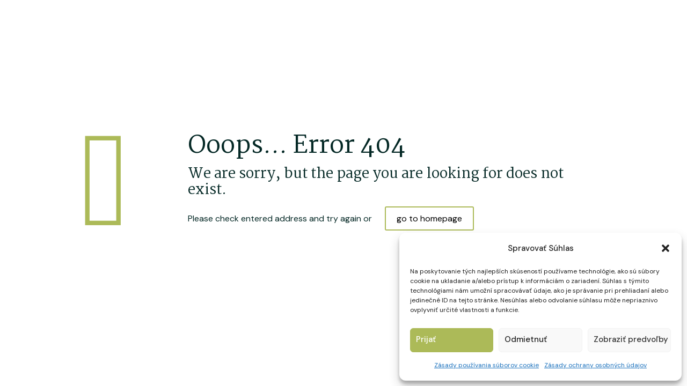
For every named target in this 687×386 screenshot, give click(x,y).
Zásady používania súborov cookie (486, 365)
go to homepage (429, 218)
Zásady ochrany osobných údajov (595, 365)
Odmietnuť (526, 339)
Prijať (426, 339)
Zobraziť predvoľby (631, 339)
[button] (665, 248)
